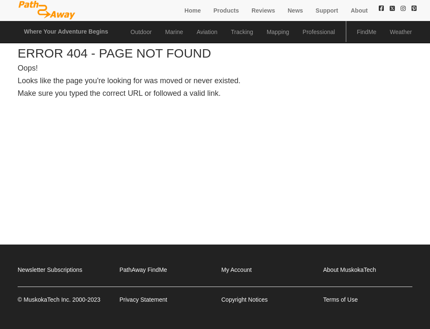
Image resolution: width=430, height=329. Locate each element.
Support (327, 10)
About (359, 10)
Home (192, 10)
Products (226, 10)
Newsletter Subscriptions (50, 269)
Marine (174, 32)
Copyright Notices (244, 299)
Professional (319, 32)
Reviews (263, 10)
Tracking (242, 32)
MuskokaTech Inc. (47, 299)
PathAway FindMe (143, 269)
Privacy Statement (144, 299)
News (295, 10)
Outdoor (141, 32)
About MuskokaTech (349, 269)
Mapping (278, 32)
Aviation (207, 32)
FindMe (367, 32)
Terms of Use (340, 299)
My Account (236, 269)
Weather (401, 32)
